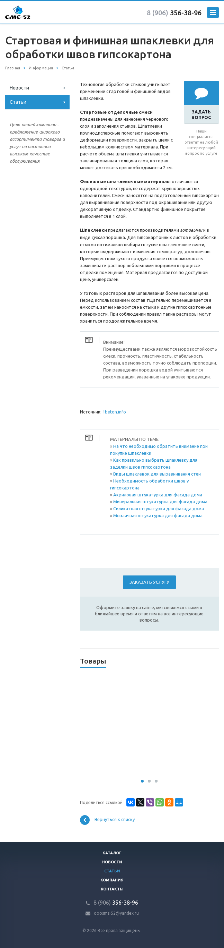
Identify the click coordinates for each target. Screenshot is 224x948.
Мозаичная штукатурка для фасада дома (158, 515)
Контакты (112, 889)
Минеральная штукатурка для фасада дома (160, 501)
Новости (19, 88)
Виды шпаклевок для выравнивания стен (157, 473)
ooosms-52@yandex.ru (116, 913)
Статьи (18, 102)
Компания (112, 880)
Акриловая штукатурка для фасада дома (157, 494)
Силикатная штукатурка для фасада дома (158, 508)
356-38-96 (174, 13)
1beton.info (114, 411)
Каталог (112, 853)
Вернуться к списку (107, 820)
